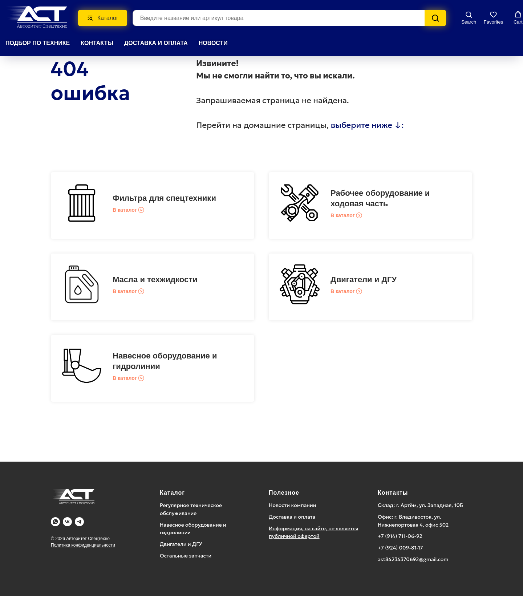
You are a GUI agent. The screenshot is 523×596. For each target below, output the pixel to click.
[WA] (55, 521)
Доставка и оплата (292, 517)
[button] (468, 17)
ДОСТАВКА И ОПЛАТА (156, 43)
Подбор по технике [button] (37, 43)
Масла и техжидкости (155, 279)
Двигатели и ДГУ (364, 279)
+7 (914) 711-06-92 (400, 536)
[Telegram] (79, 521)
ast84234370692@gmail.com (413, 559)
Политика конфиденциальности (83, 545)
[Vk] (67, 521)
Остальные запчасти (185, 555)
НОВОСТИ (213, 43)
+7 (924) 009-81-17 (400, 547)
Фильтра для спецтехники (164, 198)
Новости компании (292, 505)
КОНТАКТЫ (97, 43)
